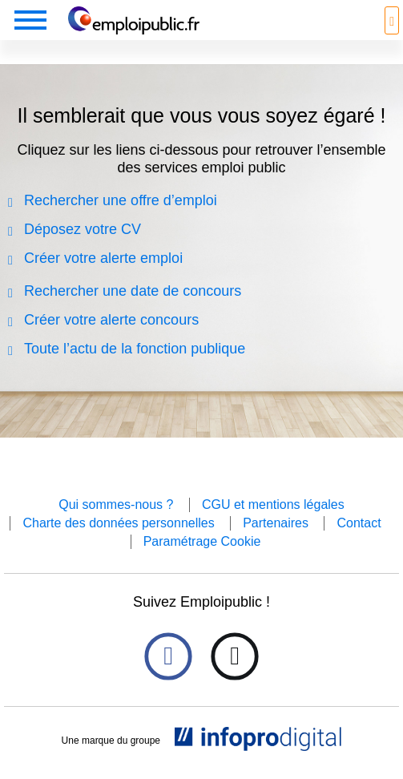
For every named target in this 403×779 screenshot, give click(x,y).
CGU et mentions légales (273, 504)
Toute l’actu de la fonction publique (134, 349)
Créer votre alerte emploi (103, 258)
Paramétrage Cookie (202, 541)
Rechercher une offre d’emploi (120, 200)
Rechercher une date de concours (132, 291)
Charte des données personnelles (118, 523)
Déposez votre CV (82, 229)
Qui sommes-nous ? (115, 504)
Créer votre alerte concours (111, 320)
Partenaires (275, 523)
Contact (359, 523)
